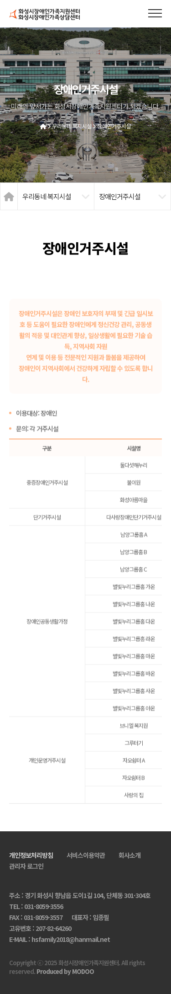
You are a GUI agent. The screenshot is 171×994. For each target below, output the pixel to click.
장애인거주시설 (114, 126)
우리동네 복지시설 (72, 126)
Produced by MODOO (65, 971)
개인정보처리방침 (31, 855)
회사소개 (129, 855)
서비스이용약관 (86, 855)
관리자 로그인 (26, 866)
